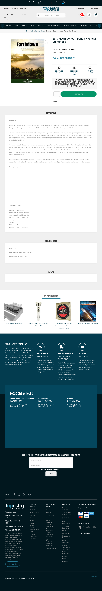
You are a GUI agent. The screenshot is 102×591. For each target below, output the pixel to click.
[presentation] (2, 26)
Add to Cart (78, 94)
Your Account (34, 518)
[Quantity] (56, 94)
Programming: (14, 252)
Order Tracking (34, 513)
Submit (51, 474)
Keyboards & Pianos (53, 25)
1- (16, 515)
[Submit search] (38, 15)
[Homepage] (51, 9)
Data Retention (51, 549)
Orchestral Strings (86, 25)
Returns (48, 513)
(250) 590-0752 (13, 530)
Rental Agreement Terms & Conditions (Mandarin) (49, 533)
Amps (16, 25)
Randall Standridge (68, 49)
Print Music (30, 31)
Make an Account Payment (32, 525)
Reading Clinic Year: (16, 256)
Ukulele (40, 25)
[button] (47, 42)
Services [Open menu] (6, 8)
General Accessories (66, 547)
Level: (11, 248)
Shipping (48, 510)
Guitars (8, 25)
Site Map (94, 576)
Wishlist (32, 515)
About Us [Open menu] (23, 8)
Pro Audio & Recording (66, 528)
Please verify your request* (51, 469)
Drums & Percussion (70, 25)
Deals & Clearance (12, 15)
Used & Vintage (23, 15)
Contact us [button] (14, 8)
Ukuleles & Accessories (66, 518)
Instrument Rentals (92, 8)
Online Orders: (10, 515)
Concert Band (39, 31)
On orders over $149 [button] (74, 73)
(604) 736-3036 (14, 526)
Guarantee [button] (59, 73)
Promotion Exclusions (49, 546)
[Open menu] (5, 17)
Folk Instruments (66, 523)
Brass (64, 531)
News (9, 20)
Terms (48, 518)
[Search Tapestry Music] (51, 15)
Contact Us (13, 564)
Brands (64, 558)
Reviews (65, 563)
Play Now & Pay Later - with (64, 3)
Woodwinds (66, 534)
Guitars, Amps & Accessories (66, 513)
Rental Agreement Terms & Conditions (49, 524)
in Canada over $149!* (38, 3)
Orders (32, 521)
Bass (32, 25)
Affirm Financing (49, 541)
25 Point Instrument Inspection (33, 537)
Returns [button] (90, 73)
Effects (24, 25)
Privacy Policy (50, 515)
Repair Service (80, 8)
